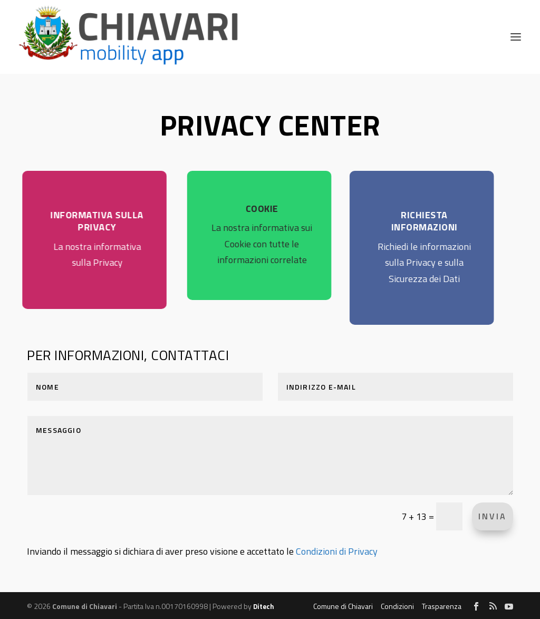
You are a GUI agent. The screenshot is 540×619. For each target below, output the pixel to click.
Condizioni (397, 606)
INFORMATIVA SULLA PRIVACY (88, 221)
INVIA (492, 516)
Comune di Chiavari (343, 606)
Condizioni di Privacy (337, 551)
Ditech (263, 606)
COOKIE (250, 208)
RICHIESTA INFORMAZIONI (411, 221)
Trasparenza (441, 606)
